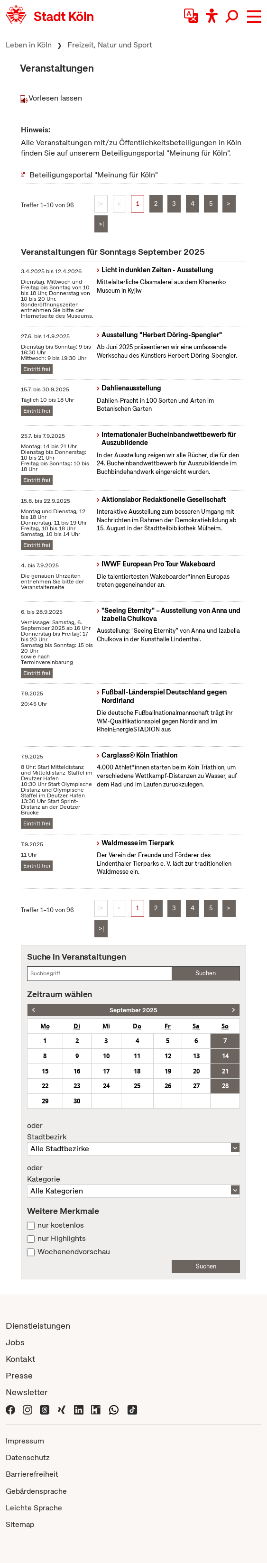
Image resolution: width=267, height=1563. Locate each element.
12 (168, 1056)
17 (106, 1071)
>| (101, 224)
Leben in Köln (29, 45)
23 (77, 1086)
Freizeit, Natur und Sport (109, 45)
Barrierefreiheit (32, 1474)
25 (137, 1086)
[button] (254, 16)
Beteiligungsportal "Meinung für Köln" (93, 175)
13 (196, 1056)
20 (196, 1071)
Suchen (205, 973)
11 (137, 1056)
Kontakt (20, 1358)
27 (196, 1086)
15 (45, 1071)
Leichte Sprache (34, 1508)
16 (77, 1071)
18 (137, 1071)
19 (168, 1071)
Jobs (15, 1342)
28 (225, 1086)
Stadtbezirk (133, 1131)
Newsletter (27, 1392)
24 (106, 1086)
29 (45, 1101)
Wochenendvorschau (73, 1252)
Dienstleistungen (38, 1325)
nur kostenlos (60, 1225)
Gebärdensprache (36, 1491)
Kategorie (133, 1173)
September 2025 (133, 1010)
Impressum (25, 1441)
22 (45, 1086)
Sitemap (20, 1524)
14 (225, 1056)
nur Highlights (61, 1238)
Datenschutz (28, 1457)
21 (225, 1071)
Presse (19, 1375)
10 (106, 1056)
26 (168, 1086)
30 (77, 1101)
